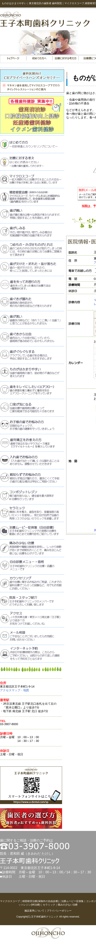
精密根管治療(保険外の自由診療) (40, 901)
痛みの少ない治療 (68, 904)
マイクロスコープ (10, 901)
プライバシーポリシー (59, 910)
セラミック (49, 904)
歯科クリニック (49, 916)
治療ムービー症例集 (72, 901)
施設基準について (34, 910)
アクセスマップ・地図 (14, 690)
